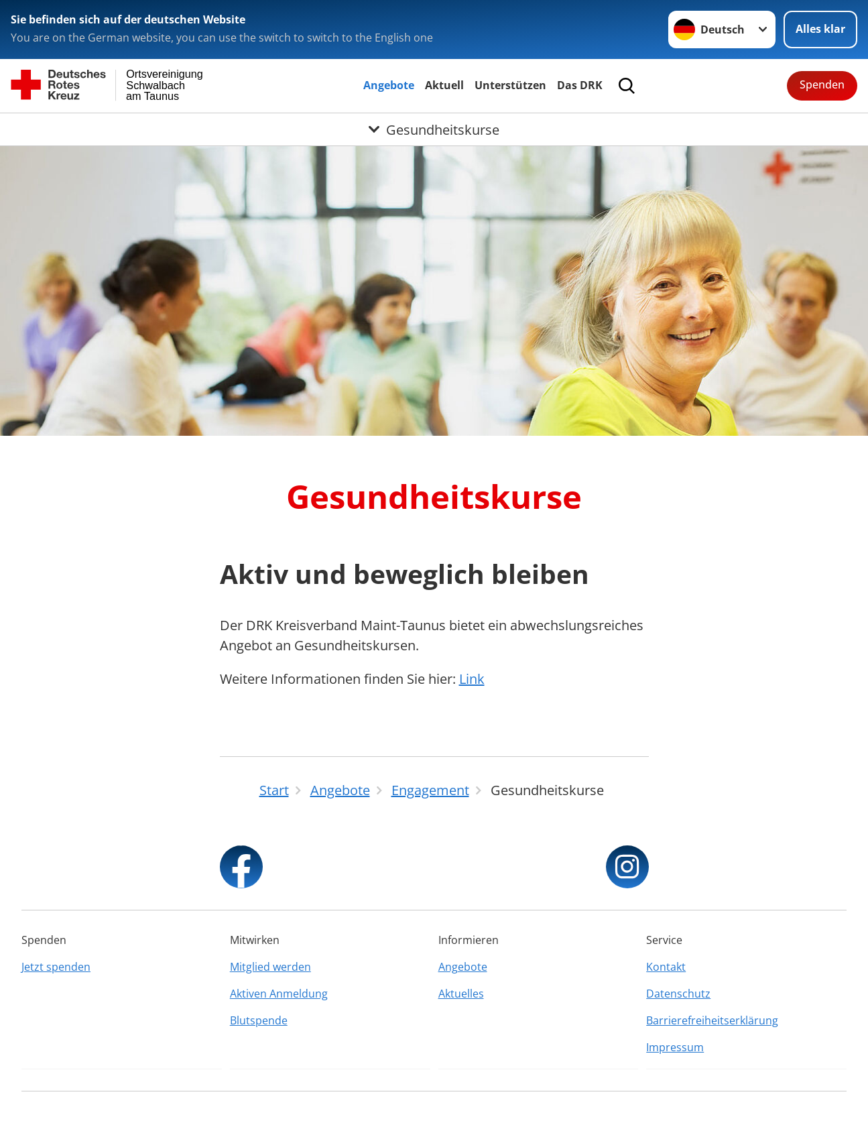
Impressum (675, 1047)
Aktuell (444, 85)
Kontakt (666, 966)
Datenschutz (678, 993)
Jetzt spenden (55, 966)
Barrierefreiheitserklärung (712, 1020)
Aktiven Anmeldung (279, 993)
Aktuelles (461, 993)
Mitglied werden (270, 966)
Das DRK (580, 85)
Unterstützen (510, 85)
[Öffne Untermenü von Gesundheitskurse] (434, 129)
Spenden (822, 84)
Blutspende (259, 1020)
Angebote (388, 85)
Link (472, 679)
